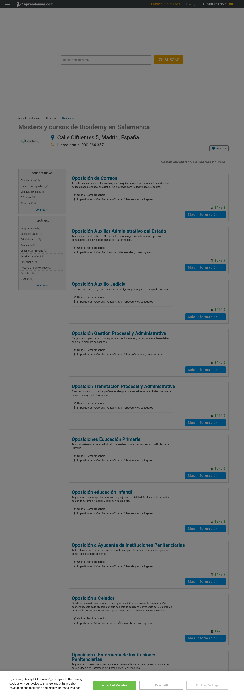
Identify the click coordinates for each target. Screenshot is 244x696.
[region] (122, 683)
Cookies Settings (207, 685)
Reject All (161, 685)
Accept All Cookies (114, 685)
